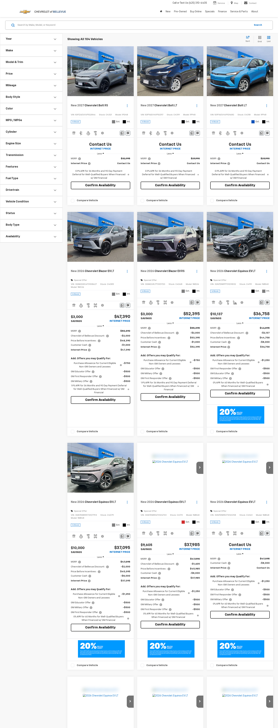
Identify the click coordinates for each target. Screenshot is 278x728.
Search (258, 25)
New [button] (168, 11)
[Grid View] (259, 39)
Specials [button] (210, 11)
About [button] (254, 11)
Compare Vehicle (87, 200)
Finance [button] (222, 11)
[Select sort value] (249, 39)
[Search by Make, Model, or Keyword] (134, 25)
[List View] (268, 39)
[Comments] (122, 133)
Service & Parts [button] (239, 11)
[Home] (161, 11)
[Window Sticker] (128, 133)
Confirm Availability (100, 185)
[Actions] (127, 106)
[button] (130, 71)
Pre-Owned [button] (180, 11)
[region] (100, 168)
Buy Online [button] (196, 11)
